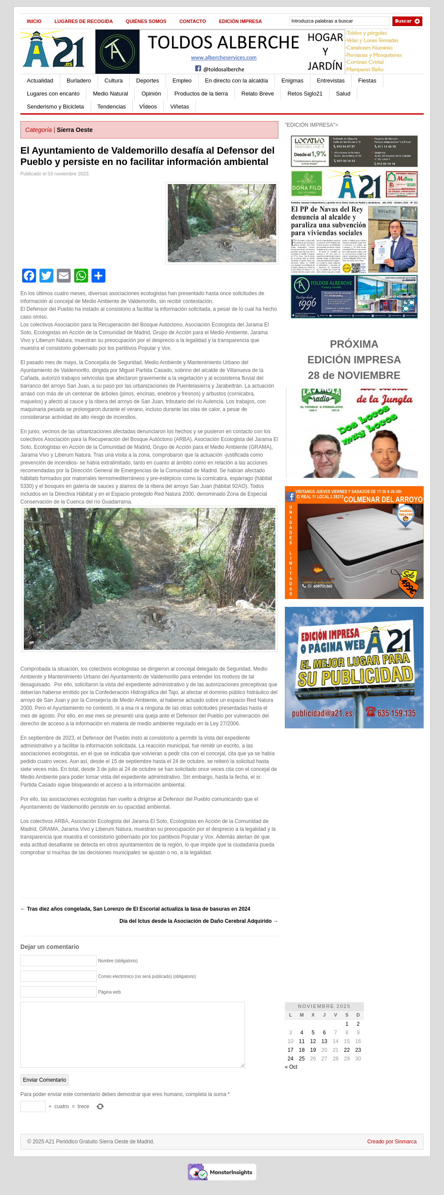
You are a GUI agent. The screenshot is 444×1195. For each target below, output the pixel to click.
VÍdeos (148, 106)
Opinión (151, 93)
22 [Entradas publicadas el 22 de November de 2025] (346, 1050)
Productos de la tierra (201, 93)
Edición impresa (240, 21)
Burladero (79, 80)
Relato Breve (258, 93)
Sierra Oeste (75, 129)
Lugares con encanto (53, 93)
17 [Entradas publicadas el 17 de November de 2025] (290, 1050)
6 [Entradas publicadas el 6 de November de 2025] (324, 1033)
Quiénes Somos (146, 21)
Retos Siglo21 (305, 93)
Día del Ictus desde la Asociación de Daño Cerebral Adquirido (198, 921)
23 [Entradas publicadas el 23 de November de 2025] (358, 1050)
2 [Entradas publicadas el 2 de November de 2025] (358, 1024)
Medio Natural (110, 93)
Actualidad (40, 80)
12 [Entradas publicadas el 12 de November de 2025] (313, 1041)
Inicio (34, 21)
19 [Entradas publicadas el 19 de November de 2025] (313, 1050)
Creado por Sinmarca (392, 1155)
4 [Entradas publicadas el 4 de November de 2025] (302, 1033)
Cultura (113, 80)
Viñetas (179, 106)
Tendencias (112, 106)
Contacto (193, 21)
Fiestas (367, 80)
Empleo (182, 80)
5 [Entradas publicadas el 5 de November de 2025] (313, 1033)
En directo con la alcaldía (236, 80)
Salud (343, 93)
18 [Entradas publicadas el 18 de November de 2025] (301, 1050)
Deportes (147, 80)
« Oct (291, 1067)
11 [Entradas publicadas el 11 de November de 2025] (301, 1041)
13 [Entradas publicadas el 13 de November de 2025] (324, 1041)
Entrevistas (331, 80)
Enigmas (292, 80)
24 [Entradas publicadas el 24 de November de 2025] (290, 1059)
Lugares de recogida (84, 21)
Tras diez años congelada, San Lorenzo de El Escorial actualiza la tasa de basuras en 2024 (135, 909)
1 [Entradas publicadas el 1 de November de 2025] (347, 1024)
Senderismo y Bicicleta (55, 106)
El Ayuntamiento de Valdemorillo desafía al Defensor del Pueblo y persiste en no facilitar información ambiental (147, 156)
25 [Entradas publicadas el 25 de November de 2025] (301, 1059)
